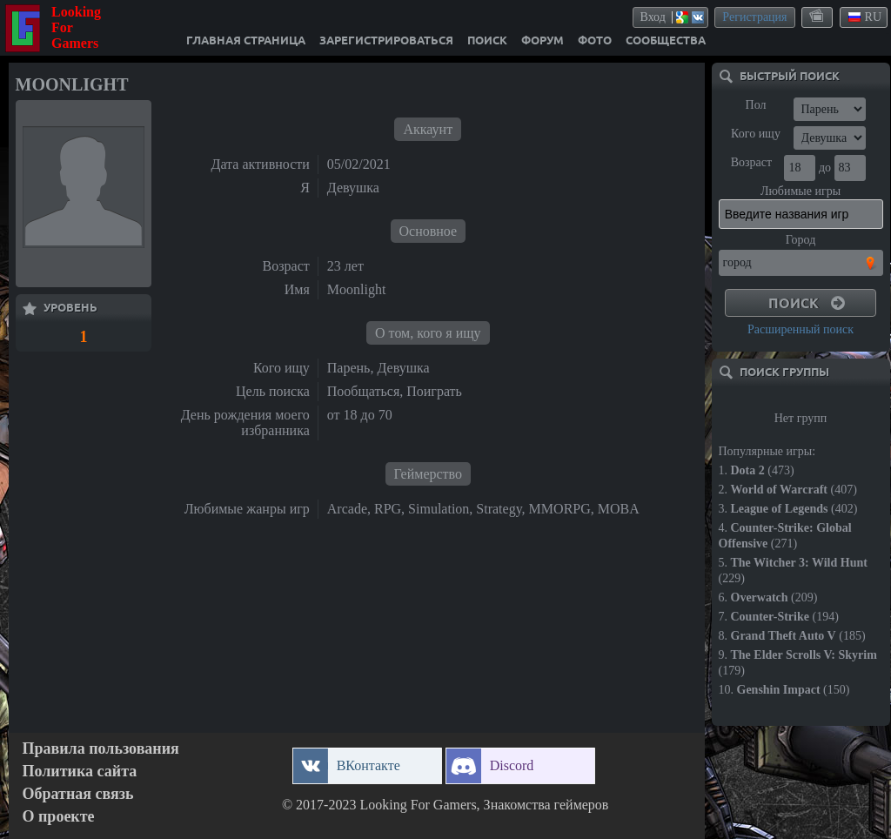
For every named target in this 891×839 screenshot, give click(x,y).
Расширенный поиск (800, 329)
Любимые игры (800, 191)
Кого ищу (755, 133)
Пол (756, 104)
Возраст (751, 162)
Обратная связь (78, 794)
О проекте (59, 817)
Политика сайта (80, 771)
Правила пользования (101, 749)
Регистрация (754, 16)
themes (818, 16)
